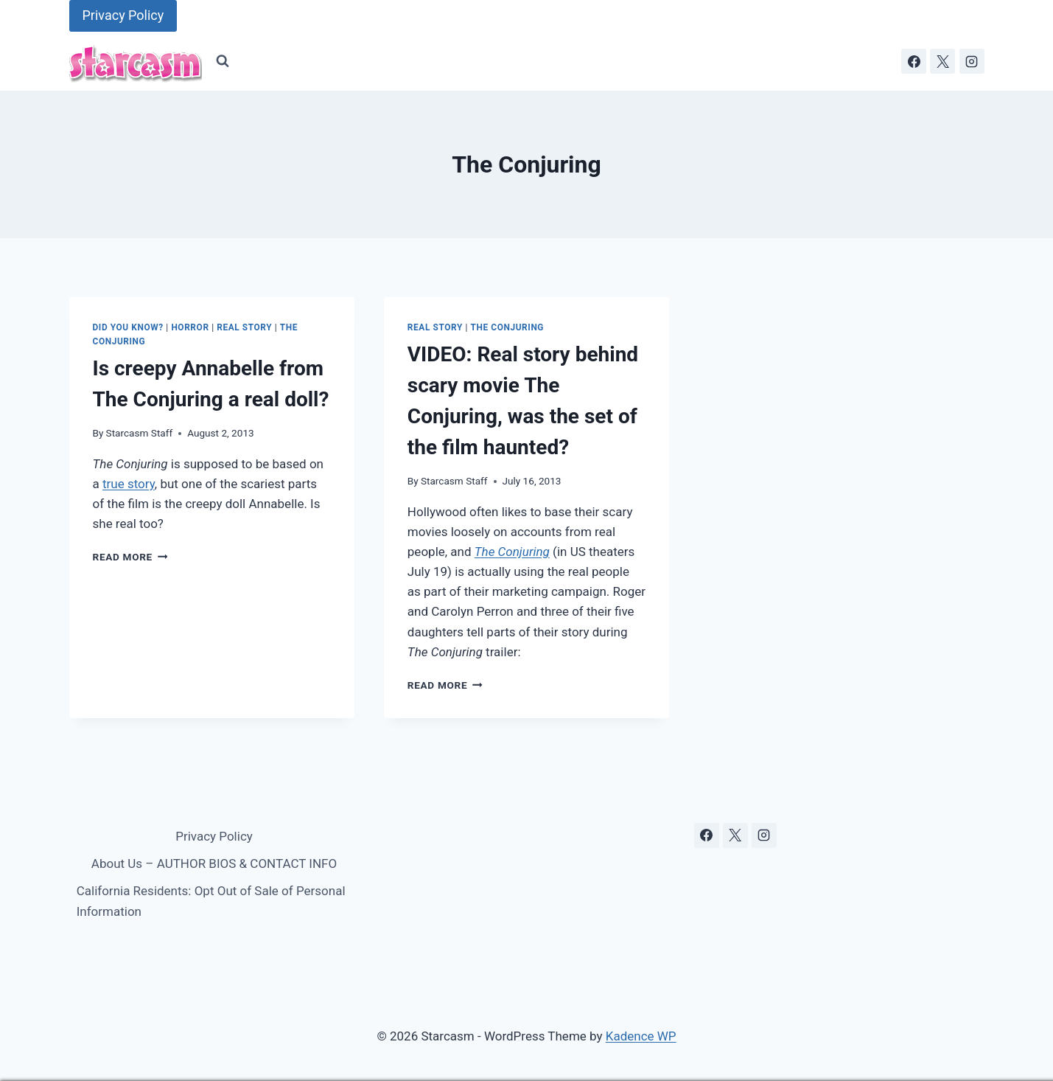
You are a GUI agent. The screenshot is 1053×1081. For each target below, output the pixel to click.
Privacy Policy (123, 15)
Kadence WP (641, 1036)
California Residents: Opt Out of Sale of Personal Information (211, 900)
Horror (190, 327)
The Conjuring (507, 327)
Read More (130, 557)
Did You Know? (128, 327)
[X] (942, 61)
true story (128, 483)
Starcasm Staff (139, 433)
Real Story (244, 327)
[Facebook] (913, 61)
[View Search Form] (222, 61)
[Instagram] (971, 61)
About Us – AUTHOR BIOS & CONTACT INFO (214, 863)
